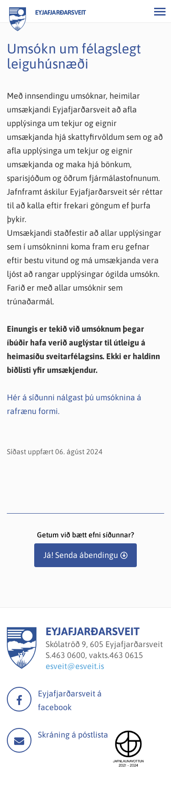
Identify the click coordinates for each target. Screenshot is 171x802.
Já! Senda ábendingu (80, 555)
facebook (19, 699)
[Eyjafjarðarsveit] (21, 666)
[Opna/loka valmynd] (159, 11)
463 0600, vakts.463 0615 (97, 655)
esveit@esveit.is (75, 666)
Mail (19, 740)
